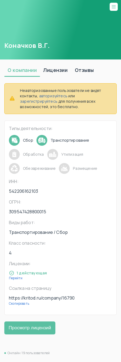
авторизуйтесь (53, 95)
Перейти (15, 278)
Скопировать (19, 303)
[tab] (22, 70)
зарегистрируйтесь (39, 101)
